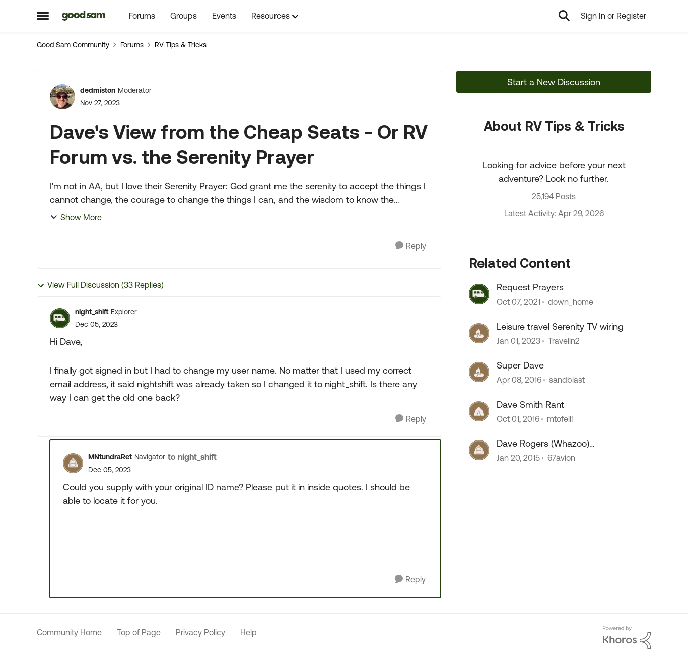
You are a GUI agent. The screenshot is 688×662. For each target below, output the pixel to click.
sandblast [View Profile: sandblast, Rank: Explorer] (567, 380)
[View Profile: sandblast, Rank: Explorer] (479, 372)
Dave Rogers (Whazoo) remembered (543, 443)
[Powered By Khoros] (627, 637)
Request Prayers (530, 287)
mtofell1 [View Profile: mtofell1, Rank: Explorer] (560, 418)
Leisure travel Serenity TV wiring (560, 326)
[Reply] (410, 246)
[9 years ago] (518, 419)
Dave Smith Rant (530, 404)
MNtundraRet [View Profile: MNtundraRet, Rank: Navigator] (110, 457)
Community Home (69, 632)
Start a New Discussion (553, 82)
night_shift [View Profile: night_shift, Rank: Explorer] (91, 312)
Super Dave (520, 365)
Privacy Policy (200, 632)
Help (248, 632)
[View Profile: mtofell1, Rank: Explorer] (479, 411)
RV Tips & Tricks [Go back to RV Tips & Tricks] (181, 45)
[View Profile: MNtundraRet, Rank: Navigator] (73, 463)
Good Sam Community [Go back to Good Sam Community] (73, 45)
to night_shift (192, 456)
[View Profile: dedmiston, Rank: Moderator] (62, 96)
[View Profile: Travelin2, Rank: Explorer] (479, 333)
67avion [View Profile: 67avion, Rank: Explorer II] (561, 457)
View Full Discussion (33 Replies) (100, 285)
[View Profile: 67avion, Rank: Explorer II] (479, 450)
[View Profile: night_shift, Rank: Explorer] (60, 318)
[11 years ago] (518, 458)
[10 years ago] (519, 380)
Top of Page (139, 632)
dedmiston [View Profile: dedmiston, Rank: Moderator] (97, 90)
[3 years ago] (518, 341)
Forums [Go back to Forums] (132, 45)
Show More (76, 217)
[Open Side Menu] (43, 15)
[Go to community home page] (84, 15)
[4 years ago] (518, 302)
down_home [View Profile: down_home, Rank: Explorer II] (570, 302)
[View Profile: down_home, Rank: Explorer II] (479, 294)
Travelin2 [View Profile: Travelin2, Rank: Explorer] (564, 340)
